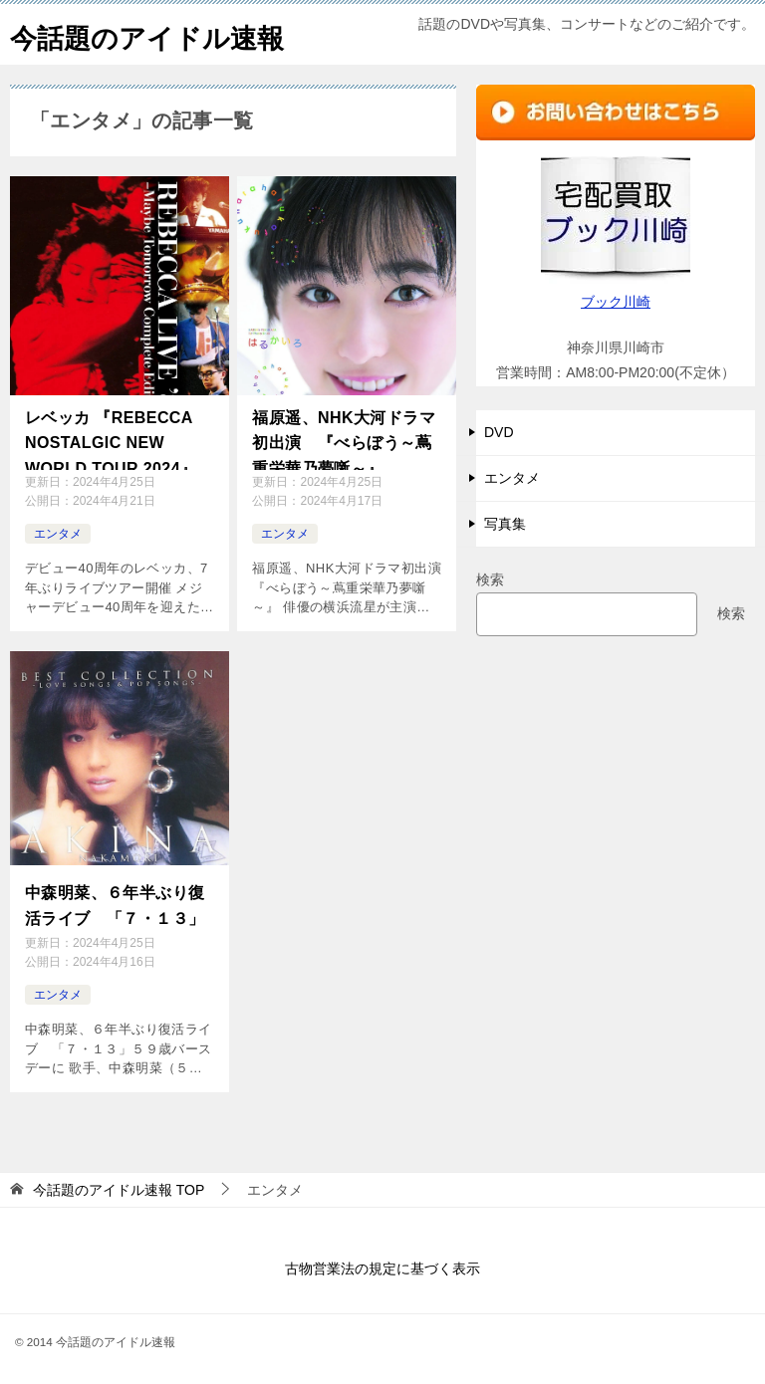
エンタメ (58, 534)
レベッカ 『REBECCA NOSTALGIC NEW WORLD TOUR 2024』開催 (119, 439)
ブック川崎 (615, 302)
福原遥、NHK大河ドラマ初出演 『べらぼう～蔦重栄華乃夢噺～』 (343, 438)
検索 (490, 579)
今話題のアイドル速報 (162, 34)
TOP (118, 1184)
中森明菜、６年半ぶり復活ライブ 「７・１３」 (114, 901)
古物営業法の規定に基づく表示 (382, 1262)
